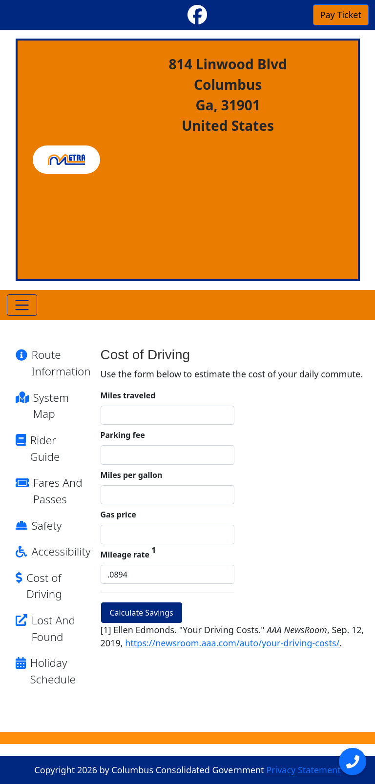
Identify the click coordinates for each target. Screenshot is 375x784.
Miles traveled (128, 395)
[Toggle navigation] (22, 305)
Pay (340, 15)
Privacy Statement (303, 770)
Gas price (118, 514)
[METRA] (66, 159)
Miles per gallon (132, 475)
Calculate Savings (141, 612)
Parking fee (123, 435)
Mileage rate (128, 554)
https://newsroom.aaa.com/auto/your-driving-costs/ (232, 643)
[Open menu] (352, 761)
